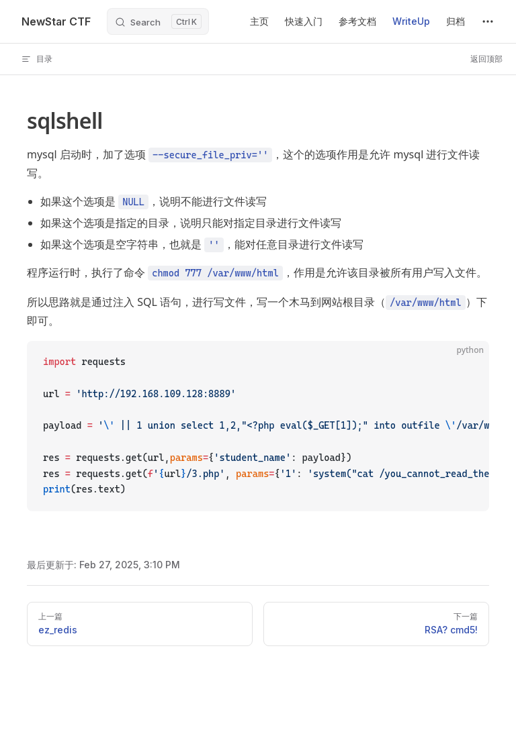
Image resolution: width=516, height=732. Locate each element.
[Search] (158, 21)
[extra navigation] (488, 21)
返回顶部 (486, 59)
